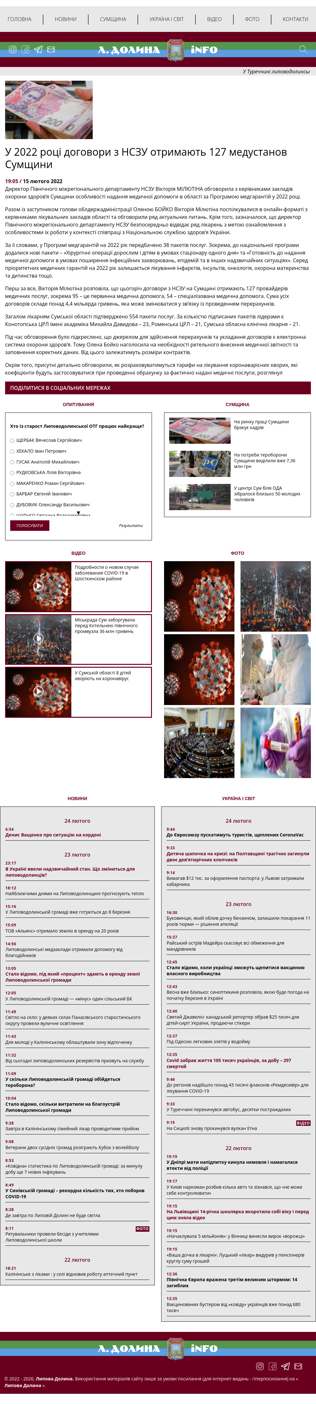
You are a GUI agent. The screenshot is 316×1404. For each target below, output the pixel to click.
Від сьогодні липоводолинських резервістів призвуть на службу (74, 1061)
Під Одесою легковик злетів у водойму (208, 1041)
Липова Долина (22, 1385)
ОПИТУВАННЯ (78, 404)
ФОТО (237, 553)
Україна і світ (166, 19)
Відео (214, 19)
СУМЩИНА (237, 404)
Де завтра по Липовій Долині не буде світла (52, 1215)
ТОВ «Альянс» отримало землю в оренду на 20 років (62, 931)
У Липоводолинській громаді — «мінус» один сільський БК (68, 999)
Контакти (295, 19)
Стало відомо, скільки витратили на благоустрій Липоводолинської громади (62, 1107)
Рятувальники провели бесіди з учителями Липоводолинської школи (52, 1237)
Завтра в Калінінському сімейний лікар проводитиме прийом (72, 1128)
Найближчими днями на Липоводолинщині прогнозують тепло (74, 893)
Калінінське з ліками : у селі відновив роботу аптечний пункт (71, 1274)
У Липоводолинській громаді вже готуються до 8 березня (67, 912)
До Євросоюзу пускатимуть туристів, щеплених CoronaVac (235, 835)
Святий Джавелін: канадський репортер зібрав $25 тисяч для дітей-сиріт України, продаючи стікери (233, 1020)
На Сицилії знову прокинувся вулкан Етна (212, 1128)
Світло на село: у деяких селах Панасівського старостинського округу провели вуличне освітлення (72, 1020)
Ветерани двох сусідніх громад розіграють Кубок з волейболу (72, 1147)
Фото (252, 19)
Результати (131, 526)
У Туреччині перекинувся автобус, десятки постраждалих (229, 1109)
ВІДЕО (78, 553)
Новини (65, 19)
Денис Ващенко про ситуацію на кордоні (53, 835)
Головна (20, 19)
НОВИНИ (77, 798)
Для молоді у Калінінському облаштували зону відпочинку (68, 1042)
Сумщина (113, 19)
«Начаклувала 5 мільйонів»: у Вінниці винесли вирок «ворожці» (236, 1236)
